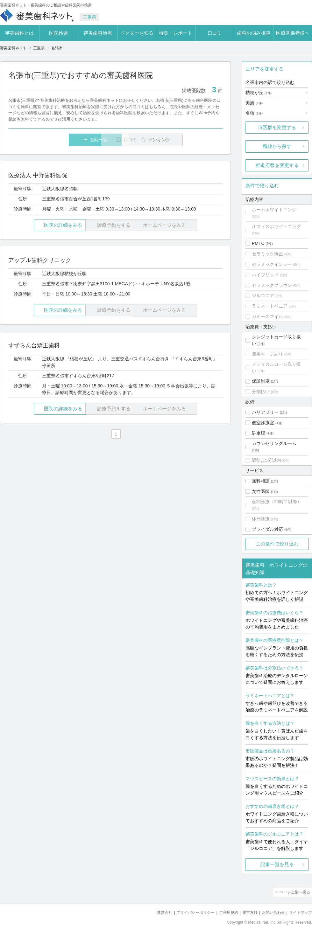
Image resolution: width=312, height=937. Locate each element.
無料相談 (261, 480)
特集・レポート (175, 33)
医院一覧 (52, 139)
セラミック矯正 (267, 253)
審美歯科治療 (97, 33)
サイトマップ (299, 911)
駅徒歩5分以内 (266, 460)
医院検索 (58, 33)
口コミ (215, 33)
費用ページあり (267, 354)
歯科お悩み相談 (253, 33)
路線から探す (277, 146)
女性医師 (261, 491)
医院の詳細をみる (44, 225)
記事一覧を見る (277, 864)
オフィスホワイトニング (276, 226)
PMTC (258, 243)
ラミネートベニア (269, 306)
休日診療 (261, 518)
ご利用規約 (222, 911)
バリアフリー (265, 412)
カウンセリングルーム (274, 443)
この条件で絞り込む (277, 543)
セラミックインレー (272, 264)
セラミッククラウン (272, 285)
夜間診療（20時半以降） (276, 501)
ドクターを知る (136, 33)
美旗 (254, 102)
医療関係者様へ (292, 33)
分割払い (261, 391)
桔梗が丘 (258, 92)
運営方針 (245, 911)
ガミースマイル (267, 316)
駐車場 (258, 433)
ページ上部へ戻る (294, 892)
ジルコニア (263, 295)
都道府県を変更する (277, 165)
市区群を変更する (277, 127)
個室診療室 (263, 422)
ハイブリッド (265, 274)
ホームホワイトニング (274, 209)
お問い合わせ (270, 911)
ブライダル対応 (267, 529)
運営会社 (154, 911)
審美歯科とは (19, 33)
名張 (254, 112)
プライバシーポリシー (187, 911)
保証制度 (261, 381)
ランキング (186, 139)
